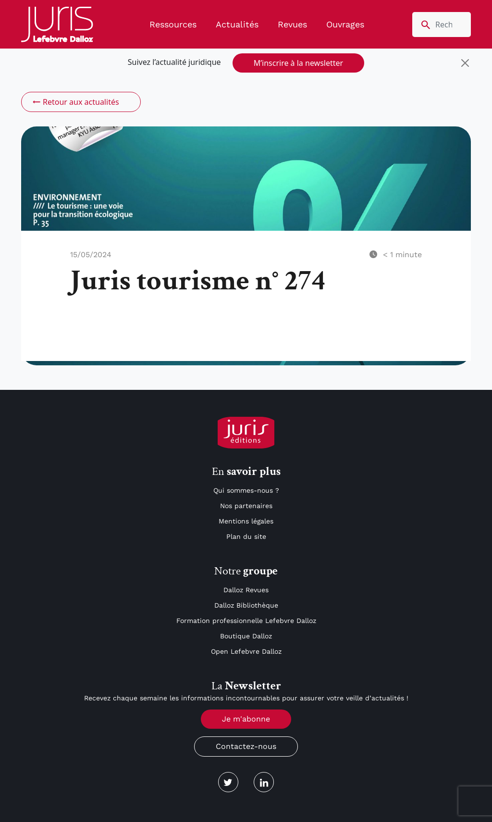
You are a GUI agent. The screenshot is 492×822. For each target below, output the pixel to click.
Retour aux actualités (75, 102)
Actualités (237, 24)
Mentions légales (246, 521)
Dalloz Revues (246, 590)
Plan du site (246, 536)
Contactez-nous (246, 746)
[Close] (465, 63)
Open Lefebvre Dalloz (246, 651)
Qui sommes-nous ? (246, 490)
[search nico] (441, 24)
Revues (292, 24)
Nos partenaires (246, 506)
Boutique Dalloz (246, 636)
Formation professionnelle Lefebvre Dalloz (246, 620)
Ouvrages (345, 24)
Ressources (173, 24)
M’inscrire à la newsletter (298, 63)
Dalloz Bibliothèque (246, 605)
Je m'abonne (246, 718)
